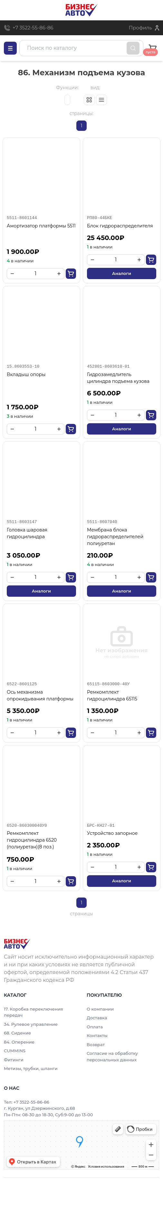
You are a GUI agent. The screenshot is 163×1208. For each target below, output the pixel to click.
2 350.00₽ (103, 845)
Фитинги (14, 1059)
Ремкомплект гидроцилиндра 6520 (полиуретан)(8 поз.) (32, 840)
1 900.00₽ (23, 252)
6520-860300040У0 (27, 825)
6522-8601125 (22, 684)
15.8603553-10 (23, 366)
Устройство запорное (112, 833)
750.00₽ (20, 859)
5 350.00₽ (23, 711)
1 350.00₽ (103, 711)
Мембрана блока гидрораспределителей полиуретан (115, 536)
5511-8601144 (22, 218)
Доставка (97, 1017)
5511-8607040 (102, 522)
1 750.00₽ (22, 407)
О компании (100, 1009)
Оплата (95, 1026)
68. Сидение (17, 1032)
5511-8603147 (22, 522)
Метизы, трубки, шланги (31, 1068)
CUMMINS (14, 1050)
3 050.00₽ (23, 555)
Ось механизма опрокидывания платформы (40, 695)
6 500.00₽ (104, 393)
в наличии (20, 261)
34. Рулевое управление (31, 1024)
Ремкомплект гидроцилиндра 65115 (112, 695)
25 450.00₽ (105, 238)
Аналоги (121, 273)
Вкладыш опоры (26, 374)
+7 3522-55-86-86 (33, 28)
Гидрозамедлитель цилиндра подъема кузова (118, 378)
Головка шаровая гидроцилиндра (27, 533)
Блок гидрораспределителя (120, 226)
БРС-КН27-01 (101, 825)
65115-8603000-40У (108, 684)
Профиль (140, 28)
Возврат (96, 1044)
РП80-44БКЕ (99, 218)
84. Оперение (19, 1042)
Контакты (97, 1035)
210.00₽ (100, 555)
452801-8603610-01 (108, 366)
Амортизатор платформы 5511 (41, 226)
